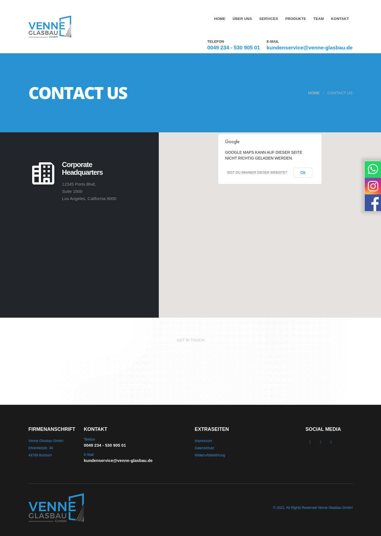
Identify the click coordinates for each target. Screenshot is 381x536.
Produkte (295, 19)
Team (318, 19)
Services (268, 19)
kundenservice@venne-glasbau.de (309, 47)
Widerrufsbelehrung (210, 455)
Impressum (203, 441)
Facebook (310, 442)
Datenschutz (204, 448)
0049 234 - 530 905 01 (233, 47)
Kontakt (340, 19)
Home (219, 19)
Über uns (242, 19)
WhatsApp (331, 442)
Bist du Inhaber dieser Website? (257, 173)
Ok (303, 172)
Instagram (320, 442)
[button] (270, 221)
